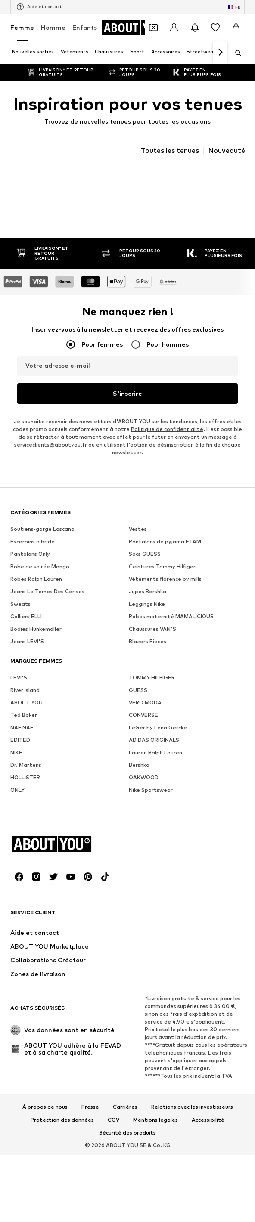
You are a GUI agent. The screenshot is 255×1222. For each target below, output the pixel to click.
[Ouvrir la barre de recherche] (235, 53)
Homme (53, 27)
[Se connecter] (174, 27)
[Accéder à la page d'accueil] (136, 27)
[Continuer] (220, 52)
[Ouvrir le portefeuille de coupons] (153, 27)
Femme (22, 27)
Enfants (84, 27)
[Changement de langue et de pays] (234, 7)
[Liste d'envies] (215, 27)
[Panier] (236, 27)
